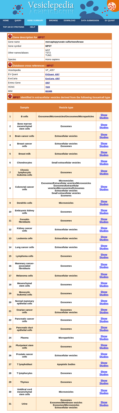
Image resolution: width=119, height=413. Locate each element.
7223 (47, 87)
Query (18, 20)
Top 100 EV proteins (13, 27)
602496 (48, 91)
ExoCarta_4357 (52, 78)
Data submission (90, 20)
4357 (47, 83)
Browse (53, 20)
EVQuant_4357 (52, 74)
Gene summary (35, 20)
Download (69, 20)
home (6, 20)
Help (32, 27)
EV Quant (110, 20)
